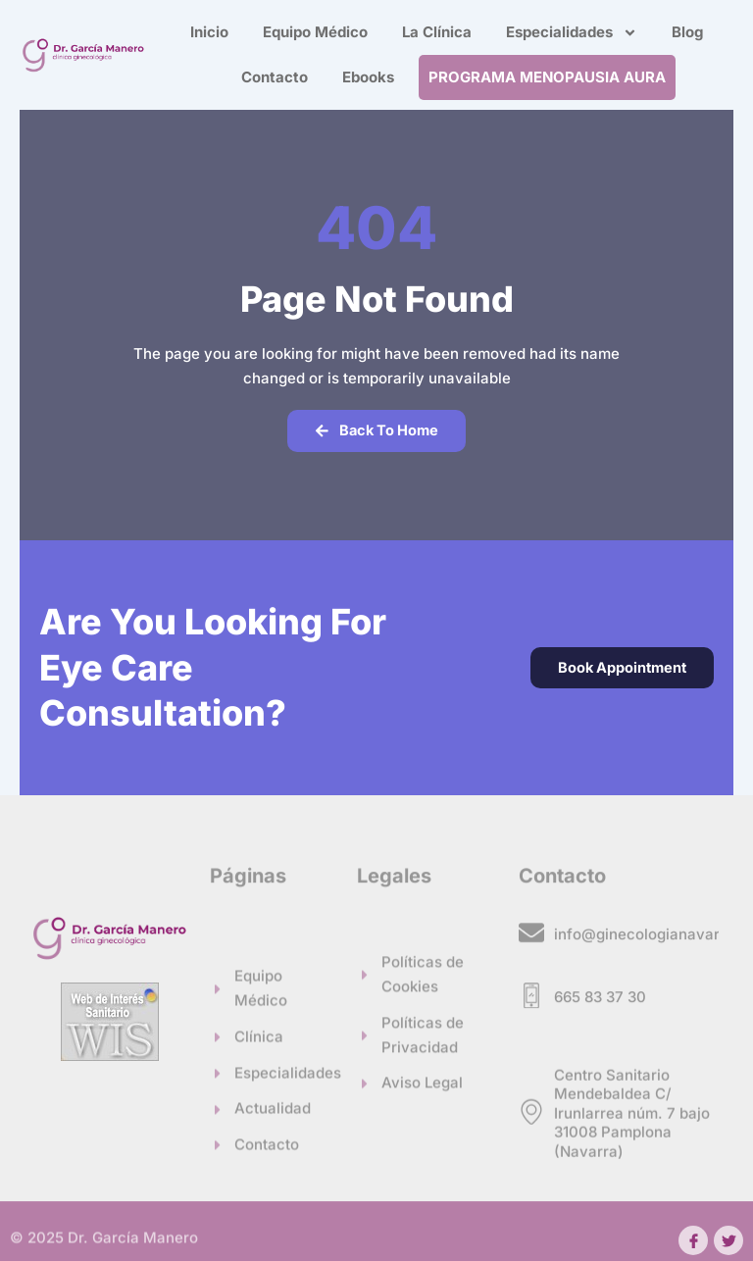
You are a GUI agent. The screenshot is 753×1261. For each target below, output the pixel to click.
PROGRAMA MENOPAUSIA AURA (547, 77)
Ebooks (368, 77)
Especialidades (571, 33)
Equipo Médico (315, 32)
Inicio (209, 32)
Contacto (274, 77)
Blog (687, 32)
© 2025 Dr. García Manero (104, 1243)
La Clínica (437, 32)
